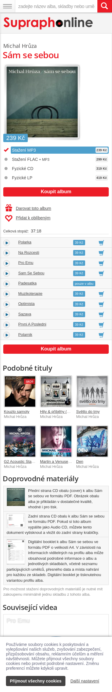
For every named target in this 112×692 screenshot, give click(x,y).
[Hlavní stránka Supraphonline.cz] (48, 23)
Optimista (26, 303)
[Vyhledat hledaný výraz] (104, 6)
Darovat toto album (28, 208)
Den (79, 461)
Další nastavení (84, 681)
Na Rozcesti (28, 252)
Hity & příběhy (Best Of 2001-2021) (70, 411)
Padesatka (27, 283)
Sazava (24, 314)
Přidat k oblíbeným (27, 218)
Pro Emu (25, 262)
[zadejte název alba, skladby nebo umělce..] (56, 6)
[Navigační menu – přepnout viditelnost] (7, 6)
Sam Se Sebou (31, 273)
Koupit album (56, 191)
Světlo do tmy (88, 411)
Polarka (24, 242)
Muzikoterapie (30, 293)
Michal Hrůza (20, 45)
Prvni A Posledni (32, 324)
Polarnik (25, 334)
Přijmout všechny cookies (36, 681)
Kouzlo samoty (16, 411)
